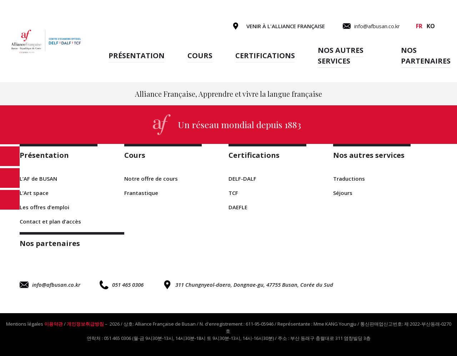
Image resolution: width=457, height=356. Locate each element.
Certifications (265, 55)
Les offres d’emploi (44, 207)
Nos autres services (340, 55)
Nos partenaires (426, 55)
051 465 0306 (122, 284)
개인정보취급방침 (85, 324)
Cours (199, 55)
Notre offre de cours (151, 178)
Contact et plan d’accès (50, 221)
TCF (233, 192)
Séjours (342, 192)
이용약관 (53, 324)
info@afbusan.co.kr (50, 284)
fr (419, 26)
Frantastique (141, 192)
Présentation (137, 55)
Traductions (349, 178)
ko (431, 26)
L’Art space (34, 192)
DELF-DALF (242, 178)
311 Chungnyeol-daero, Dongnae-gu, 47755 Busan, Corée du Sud (248, 284)
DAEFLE (237, 207)
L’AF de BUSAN (38, 178)
